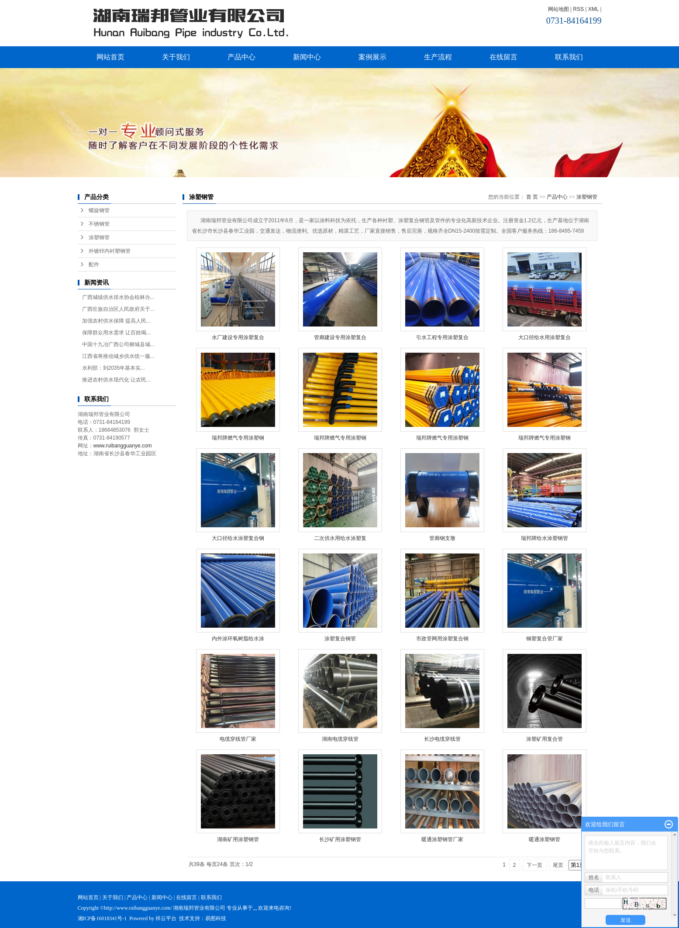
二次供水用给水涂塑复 (340, 538)
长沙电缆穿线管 (442, 739)
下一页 (534, 865)
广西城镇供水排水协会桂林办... (118, 297)
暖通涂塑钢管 (544, 839)
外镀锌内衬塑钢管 (110, 251)
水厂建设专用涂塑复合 (238, 337)
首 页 (532, 197)
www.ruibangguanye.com (122, 446)
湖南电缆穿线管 (340, 739)
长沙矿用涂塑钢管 (340, 839)
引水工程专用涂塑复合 (442, 337)
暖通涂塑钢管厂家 (442, 839)
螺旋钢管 (99, 210)
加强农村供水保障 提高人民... (116, 321)
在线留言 (503, 57)
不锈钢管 (99, 224)
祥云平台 (165, 918)
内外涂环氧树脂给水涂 (238, 639)
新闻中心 (307, 57)
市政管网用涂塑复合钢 (442, 639)
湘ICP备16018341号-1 (102, 918)
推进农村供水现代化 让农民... (116, 380)
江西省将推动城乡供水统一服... (118, 356)
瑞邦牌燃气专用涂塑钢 (238, 438)
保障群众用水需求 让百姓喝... (116, 333)
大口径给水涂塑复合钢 (238, 538)
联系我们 (569, 57)
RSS (578, 9)
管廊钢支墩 (442, 538)
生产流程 (438, 57)
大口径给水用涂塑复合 (544, 337)
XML (593, 9)
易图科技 (215, 918)
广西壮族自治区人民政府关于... (118, 309)
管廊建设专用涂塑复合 (340, 337)
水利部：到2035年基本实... (113, 368)
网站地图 (558, 9)
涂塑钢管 (99, 237)
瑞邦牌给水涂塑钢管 (544, 538)
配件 (94, 264)
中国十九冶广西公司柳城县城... (118, 344)
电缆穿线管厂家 (238, 739)
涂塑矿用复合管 (544, 739)
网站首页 (110, 57)
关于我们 (176, 57)
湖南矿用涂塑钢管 (238, 839)
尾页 (558, 865)
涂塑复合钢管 (340, 639)
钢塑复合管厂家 (544, 639)
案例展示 (372, 57)
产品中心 (241, 57)
